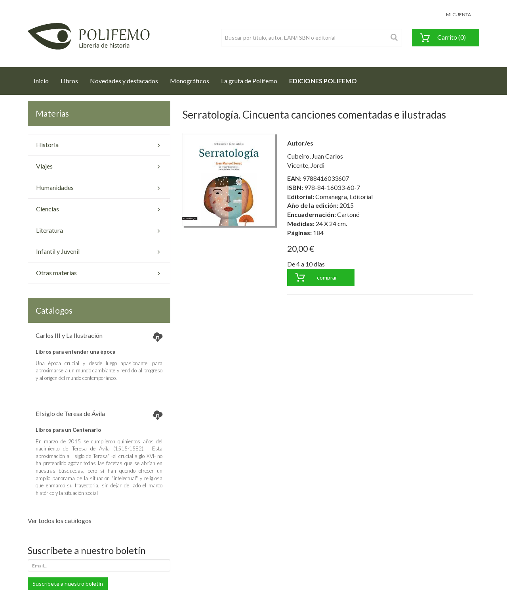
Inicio (44, 78)
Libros (69, 80)
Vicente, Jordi (305, 165)
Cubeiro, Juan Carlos (315, 156)
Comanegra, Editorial (344, 196)
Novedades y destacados (124, 80)
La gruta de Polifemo (249, 80)
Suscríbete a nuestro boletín (67, 583)
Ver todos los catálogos (59, 520)
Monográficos (189, 80)
